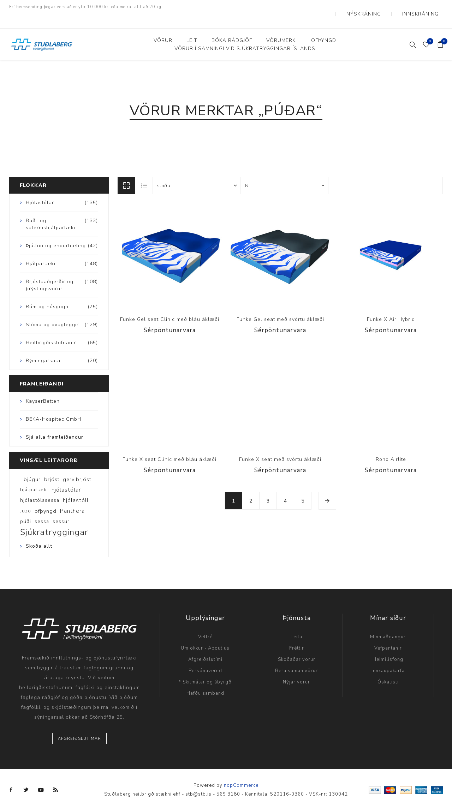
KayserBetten (43, 387)
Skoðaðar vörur (296, 645)
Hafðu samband (205, 679)
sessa (42, 507)
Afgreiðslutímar (79, 724)
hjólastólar (66, 476)
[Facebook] (11, 775)
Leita (296, 623)
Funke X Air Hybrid (391, 305)
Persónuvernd (205, 656)
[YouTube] (41, 775)
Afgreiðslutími (205, 645)
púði (25, 507)
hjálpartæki (34, 475)
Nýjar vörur (296, 668)
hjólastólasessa (39, 486)
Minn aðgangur (388, 623)
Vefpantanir (388, 634)
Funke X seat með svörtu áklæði (280, 445)
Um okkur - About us (205, 634)
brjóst (51, 465)
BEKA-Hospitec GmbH (53, 405)
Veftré (205, 623)
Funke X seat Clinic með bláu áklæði (169, 445)
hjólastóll (76, 486)
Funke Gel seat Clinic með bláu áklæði (169, 305)
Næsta (327, 486)
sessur (61, 507)
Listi (144, 171)
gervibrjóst (77, 465)
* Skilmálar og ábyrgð (205, 668)
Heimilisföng (388, 645)
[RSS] (55, 775)
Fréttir (296, 634)
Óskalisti (388, 668)
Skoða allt (39, 532)
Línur (126, 171)
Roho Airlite (391, 445)
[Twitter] (26, 775)
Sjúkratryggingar (54, 518)
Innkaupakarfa (388, 656)
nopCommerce (241, 771)
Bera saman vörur (296, 656)
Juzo (25, 496)
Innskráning (426, 7)
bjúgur (32, 465)
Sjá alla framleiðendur (54, 423)
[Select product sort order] (197, 171)
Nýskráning (382, 7)
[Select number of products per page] (284, 171)
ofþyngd (45, 496)
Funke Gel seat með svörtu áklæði (280, 305)
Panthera (72, 497)
